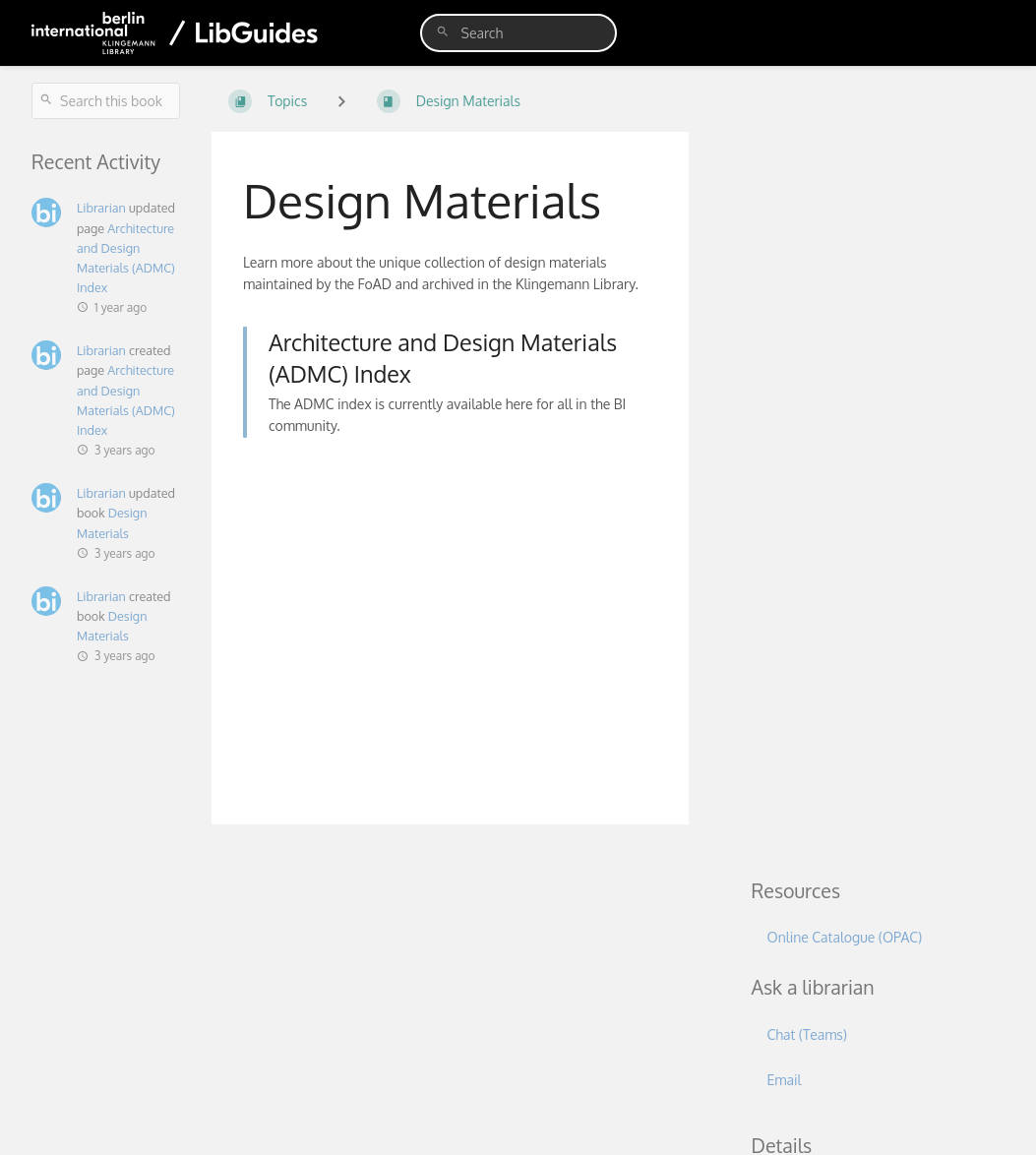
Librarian (101, 207)
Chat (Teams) (807, 1034)
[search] (518, 33)
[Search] (443, 32)
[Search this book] (105, 101)
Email (784, 1079)
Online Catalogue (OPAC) (845, 937)
